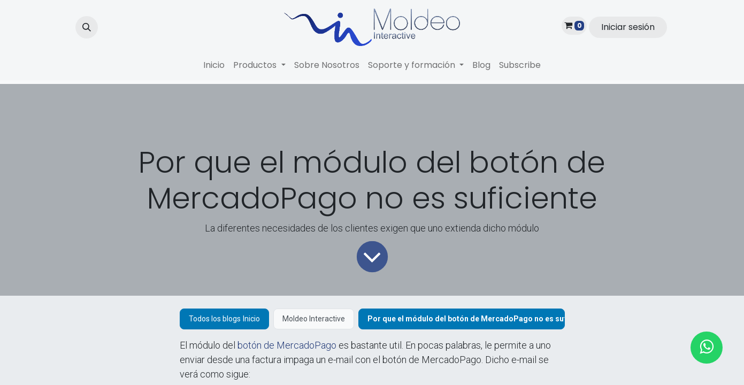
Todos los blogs (215, 318)
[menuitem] (214, 65)
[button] (86, 27)
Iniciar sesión (628, 27)
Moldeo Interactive (313, 318)
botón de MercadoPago (286, 345)
